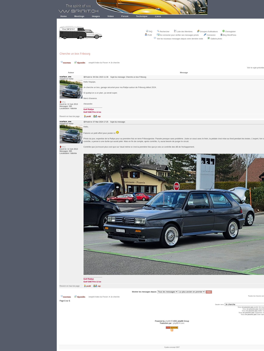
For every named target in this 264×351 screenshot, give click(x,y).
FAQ (149, 32)
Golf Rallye (89, 109)
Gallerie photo (216, 39)
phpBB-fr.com (178, 323)
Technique (141, 16)
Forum (125, 16)
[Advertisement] (172, 48)
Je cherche (115, 63)
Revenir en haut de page (70, 116)
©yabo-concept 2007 (172, 347)
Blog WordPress (228, 35)
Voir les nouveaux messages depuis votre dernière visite (180, 39)
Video (111, 16)
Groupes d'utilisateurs (207, 32)
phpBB (168, 321)
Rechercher (163, 32)
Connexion (209, 35)
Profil (148, 35)
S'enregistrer (229, 32)
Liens (158, 16)
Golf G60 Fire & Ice (92, 112)
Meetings (79, 16)
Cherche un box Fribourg (75, 53)
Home (64, 16)
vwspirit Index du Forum (98, 63)
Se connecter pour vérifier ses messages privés (178, 35)
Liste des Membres (183, 32)
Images (96, 16)
